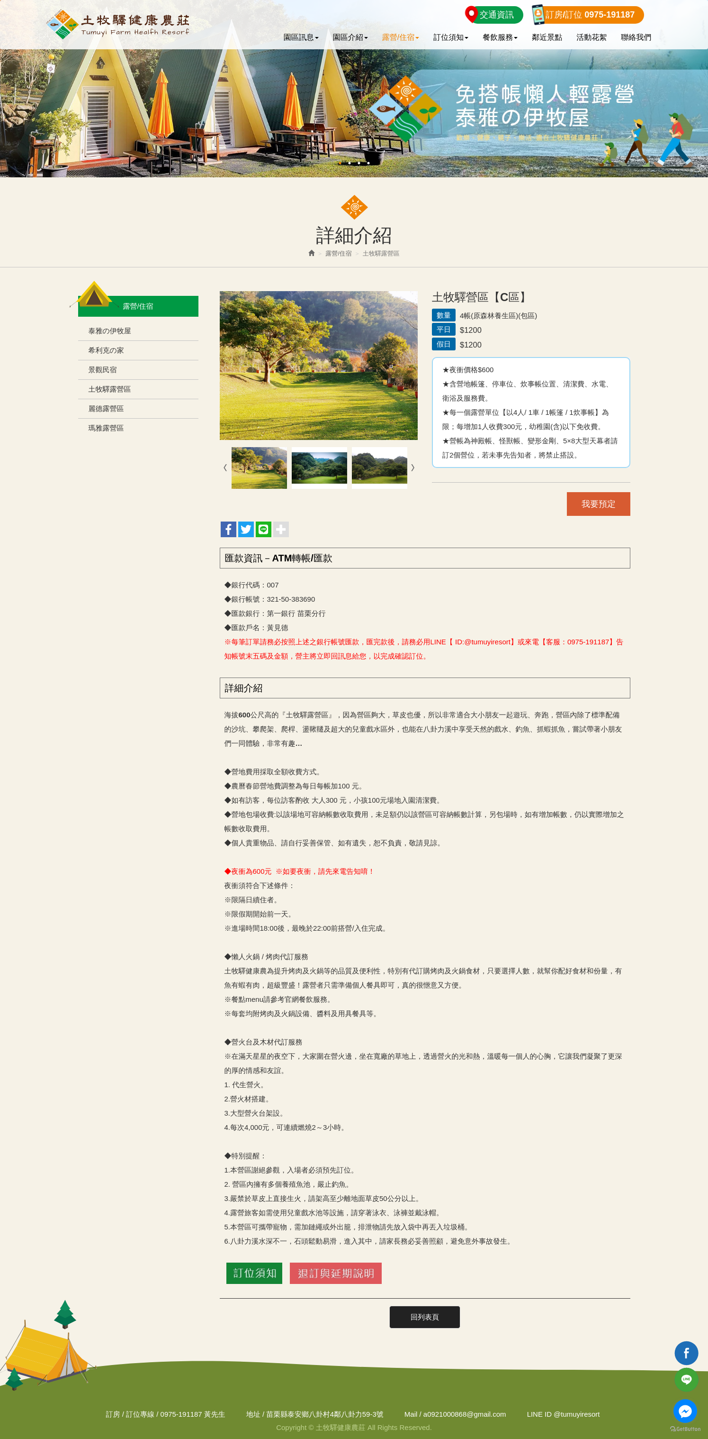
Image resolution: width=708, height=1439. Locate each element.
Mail (411, 1414)
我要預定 (599, 504)
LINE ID (539, 1414)
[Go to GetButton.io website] (685, 1429)
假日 (444, 344)
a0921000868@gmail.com (464, 1414)
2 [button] (349, 163)
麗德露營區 (106, 408)
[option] (354, 88)
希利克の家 (106, 350)
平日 (444, 329)
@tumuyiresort (563, 1414)
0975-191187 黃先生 (192, 1414)
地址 (253, 1414)
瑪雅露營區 (106, 428)
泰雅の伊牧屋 (110, 331)
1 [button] (340, 163)
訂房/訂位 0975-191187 (590, 14)
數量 (444, 315)
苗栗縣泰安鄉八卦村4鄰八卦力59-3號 (324, 1414)
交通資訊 (497, 14)
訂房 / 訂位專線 (129, 1414)
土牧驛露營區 (110, 389)
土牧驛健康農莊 (117, 24)
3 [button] (359, 163)
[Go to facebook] (685, 1411)
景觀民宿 (103, 370)
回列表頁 (425, 1317)
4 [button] (368, 163)
